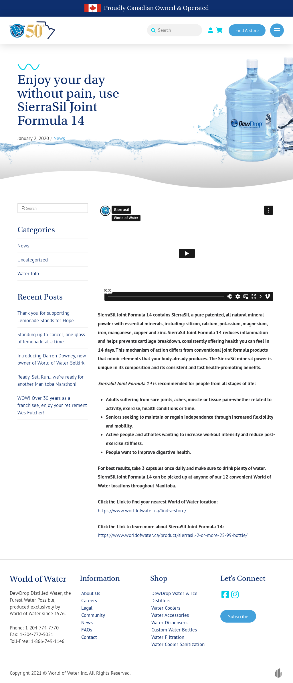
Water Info (28, 273)
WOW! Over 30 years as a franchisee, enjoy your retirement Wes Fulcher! (52, 405)
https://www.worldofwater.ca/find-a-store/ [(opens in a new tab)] (142, 510)
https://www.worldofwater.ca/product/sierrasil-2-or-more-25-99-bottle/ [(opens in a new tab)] (173, 535)
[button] (277, 30)
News (23, 246)
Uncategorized (32, 260)
